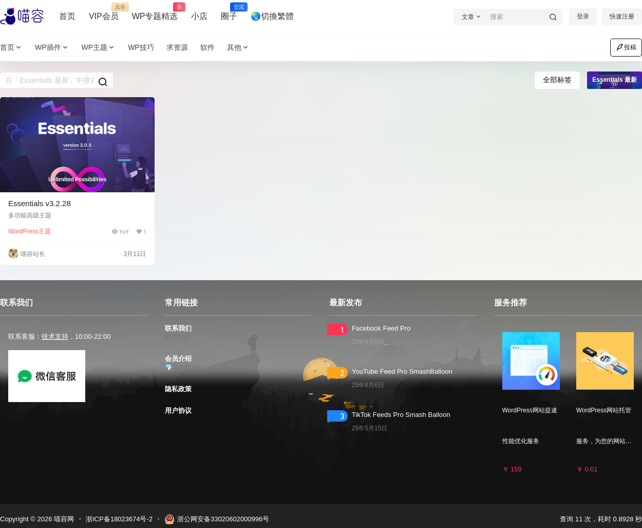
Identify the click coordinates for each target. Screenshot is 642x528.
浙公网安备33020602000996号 (216, 519)
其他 (238, 47)
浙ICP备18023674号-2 (119, 519)
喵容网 (63, 519)
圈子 (229, 12)
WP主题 (99, 47)
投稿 (626, 47)
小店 (199, 16)
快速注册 (622, 16)
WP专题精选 (155, 12)
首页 (67, 16)
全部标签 (557, 80)
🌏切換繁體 (272, 16)
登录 (583, 16)
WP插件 (52, 47)
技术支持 (55, 336)
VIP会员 (104, 12)
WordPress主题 (29, 231)
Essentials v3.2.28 (39, 203)
